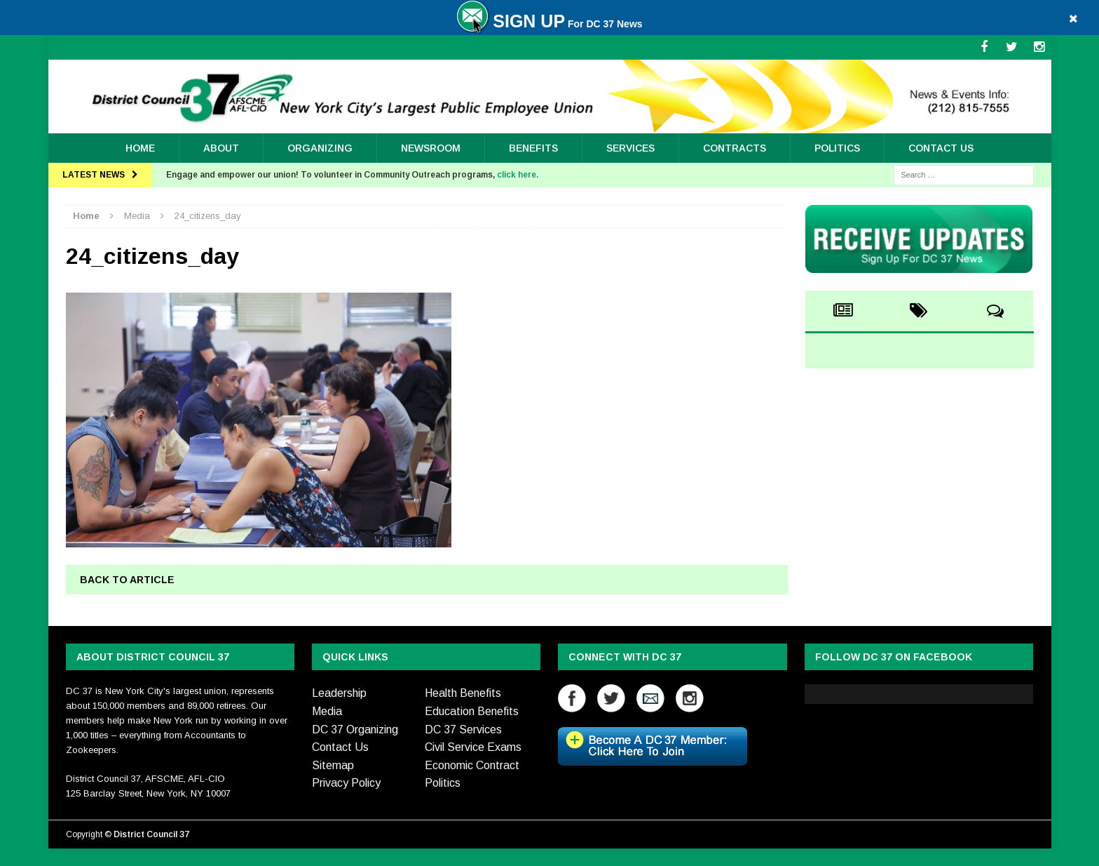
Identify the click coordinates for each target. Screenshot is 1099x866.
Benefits (533, 148)
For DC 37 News (549, 23)
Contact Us (941, 148)
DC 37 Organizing (355, 729)
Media (327, 711)
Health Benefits (463, 693)
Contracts (734, 148)
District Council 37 (151, 834)
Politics (837, 148)
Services (630, 148)
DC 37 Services (463, 729)
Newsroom (430, 148)
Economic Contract (472, 765)
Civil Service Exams (473, 747)
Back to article (127, 579)
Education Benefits (472, 711)
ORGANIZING (320, 148)
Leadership (339, 693)
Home (140, 148)
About (221, 148)
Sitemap (333, 765)
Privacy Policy (346, 783)
